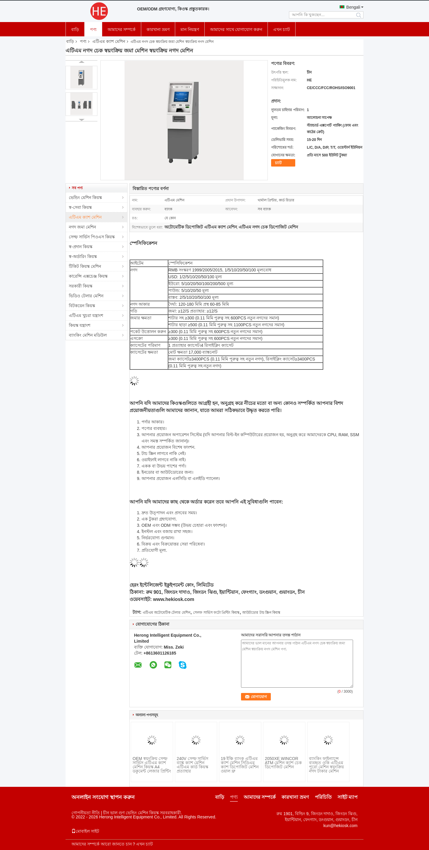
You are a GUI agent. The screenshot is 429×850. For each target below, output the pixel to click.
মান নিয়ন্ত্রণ (190, 29)
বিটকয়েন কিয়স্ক (82, 305)
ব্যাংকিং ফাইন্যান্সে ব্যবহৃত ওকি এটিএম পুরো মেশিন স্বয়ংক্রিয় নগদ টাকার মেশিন (326, 764)
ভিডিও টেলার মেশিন (86, 295)
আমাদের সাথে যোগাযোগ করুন (236, 29)
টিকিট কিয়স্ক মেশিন (85, 266)
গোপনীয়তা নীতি (86, 812)
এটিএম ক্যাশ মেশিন (108, 41)
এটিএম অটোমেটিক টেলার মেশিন (166, 612)
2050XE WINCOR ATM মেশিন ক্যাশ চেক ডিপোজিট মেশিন (283, 762)
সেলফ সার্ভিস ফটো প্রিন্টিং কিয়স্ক (216, 612)
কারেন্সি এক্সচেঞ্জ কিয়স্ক (88, 276)
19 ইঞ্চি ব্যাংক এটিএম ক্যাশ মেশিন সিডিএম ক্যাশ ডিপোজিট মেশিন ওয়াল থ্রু (240, 764)
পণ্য (93, 29)
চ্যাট (278, 163)
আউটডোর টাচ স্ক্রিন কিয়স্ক (261, 612)
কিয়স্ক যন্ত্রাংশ (79, 325)
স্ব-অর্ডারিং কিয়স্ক (83, 256)
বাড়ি (75, 29)
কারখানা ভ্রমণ (158, 29)
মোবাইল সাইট (85, 831)
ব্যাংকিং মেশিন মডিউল (88, 335)
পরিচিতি (323, 797)
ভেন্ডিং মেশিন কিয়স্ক (85, 197)
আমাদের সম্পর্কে (122, 29)
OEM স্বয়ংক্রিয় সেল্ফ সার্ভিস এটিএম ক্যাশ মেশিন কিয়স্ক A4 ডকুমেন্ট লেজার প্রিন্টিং (152, 764)
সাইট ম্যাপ (348, 797)
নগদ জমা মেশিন (82, 227)
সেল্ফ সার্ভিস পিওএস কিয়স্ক (92, 236)
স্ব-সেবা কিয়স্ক (80, 207)
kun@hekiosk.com (340, 825)
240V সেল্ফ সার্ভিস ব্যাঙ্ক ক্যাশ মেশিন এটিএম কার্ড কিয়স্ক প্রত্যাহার (192, 764)
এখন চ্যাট (281, 29)
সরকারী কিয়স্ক (80, 286)
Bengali (353, 7)
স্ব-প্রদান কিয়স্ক (80, 246)
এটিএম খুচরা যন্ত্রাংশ (86, 315)
